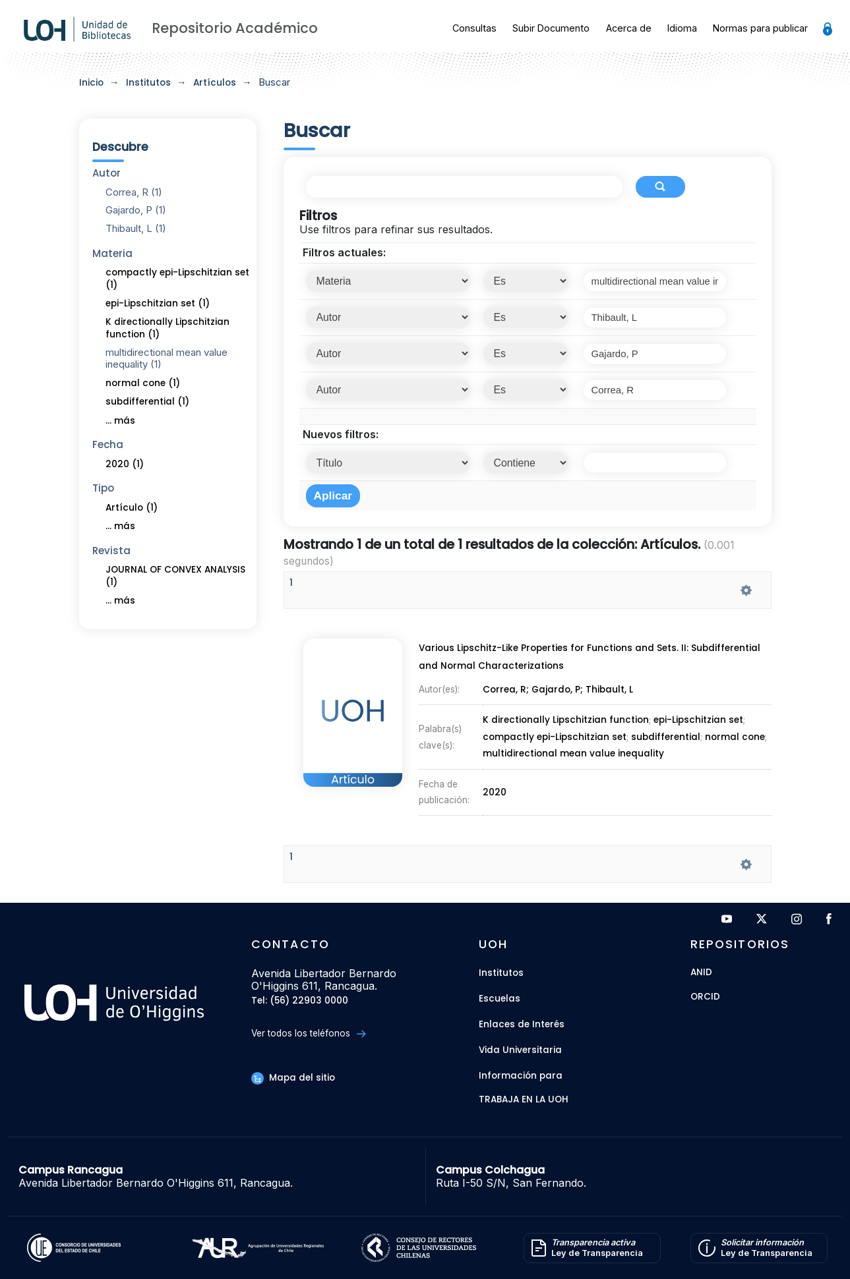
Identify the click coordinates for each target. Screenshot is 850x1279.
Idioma (682, 28)
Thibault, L (610, 691)
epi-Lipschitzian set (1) (158, 303)
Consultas (474, 28)
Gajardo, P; (558, 691)
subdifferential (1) (147, 401)
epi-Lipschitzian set (698, 721)
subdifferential (665, 737)
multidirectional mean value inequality (573, 752)
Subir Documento (551, 28)
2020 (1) (125, 464)
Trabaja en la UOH (523, 1100)
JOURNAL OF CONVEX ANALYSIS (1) (175, 575)
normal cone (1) (143, 383)
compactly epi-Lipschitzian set (554, 737)
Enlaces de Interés (521, 1024)
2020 (495, 789)
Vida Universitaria (520, 1050)
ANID (701, 973)
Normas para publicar (760, 28)
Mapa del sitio (292, 1077)
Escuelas (499, 998)
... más (120, 420)
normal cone (734, 737)
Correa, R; (506, 691)
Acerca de (629, 28)
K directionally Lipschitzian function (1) (167, 328)
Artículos (214, 82)
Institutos (148, 82)
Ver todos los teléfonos (308, 1033)
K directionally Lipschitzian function (566, 721)
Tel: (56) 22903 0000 (299, 1001)
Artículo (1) (132, 507)
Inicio (91, 82)
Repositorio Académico (235, 28)
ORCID (705, 997)
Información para (520, 1075)
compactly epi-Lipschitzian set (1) (177, 278)
